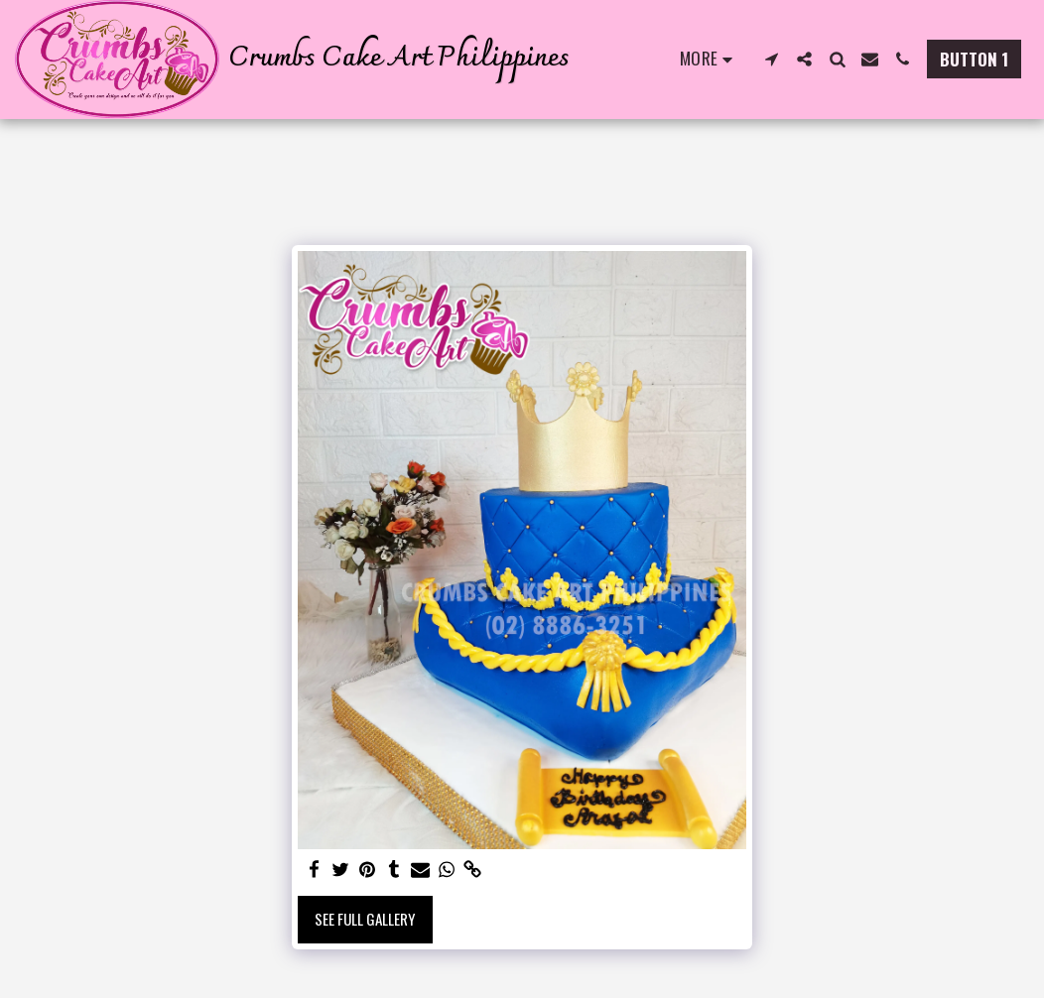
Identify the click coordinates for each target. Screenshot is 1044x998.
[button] (771, 59)
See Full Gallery (365, 919)
